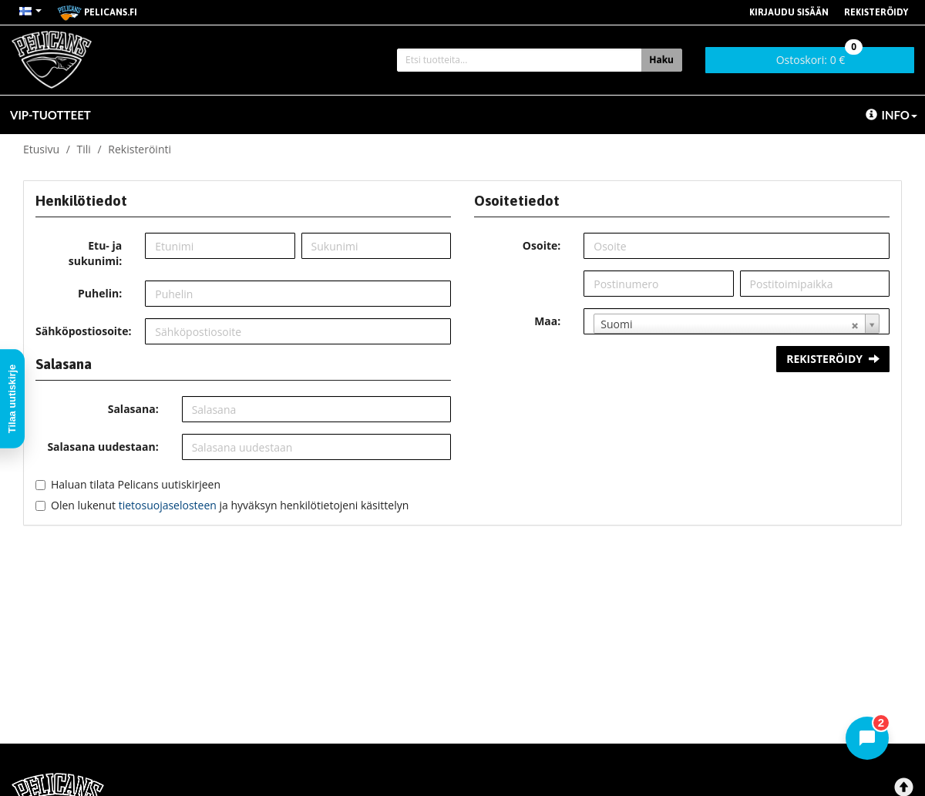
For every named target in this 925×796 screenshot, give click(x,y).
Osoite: (541, 245)
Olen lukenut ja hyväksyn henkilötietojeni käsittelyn (230, 505)
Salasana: (133, 408)
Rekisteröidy (876, 12)
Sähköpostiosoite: (83, 331)
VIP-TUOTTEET (50, 115)
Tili (84, 149)
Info (891, 115)
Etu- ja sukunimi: (96, 253)
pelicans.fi (97, 13)
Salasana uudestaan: (102, 446)
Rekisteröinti (139, 149)
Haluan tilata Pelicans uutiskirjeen (135, 484)
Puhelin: (100, 293)
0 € (819, 57)
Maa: (547, 321)
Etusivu (41, 149)
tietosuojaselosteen (168, 505)
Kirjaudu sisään (789, 12)
